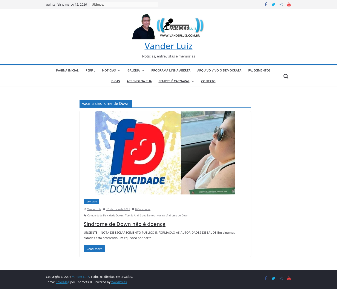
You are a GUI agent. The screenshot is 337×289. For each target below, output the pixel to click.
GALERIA (133, 70)
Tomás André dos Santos (140, 215)
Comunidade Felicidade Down (105, 215)
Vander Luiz (169, 46)
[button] (118, 70)
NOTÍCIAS (109, 70)
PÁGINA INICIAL (67, 70)
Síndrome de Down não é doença (124, 223)
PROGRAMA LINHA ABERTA (170, 70)
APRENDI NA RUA (139, 81)
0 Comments (141, 209)
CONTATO (208, 81)
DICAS (115, 81)
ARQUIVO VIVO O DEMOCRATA (219, 70)
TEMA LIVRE (92, 201)
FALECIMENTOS (259, 70)
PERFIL (90, 70)
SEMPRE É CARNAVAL (174, 81)
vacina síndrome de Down (172, 215)
